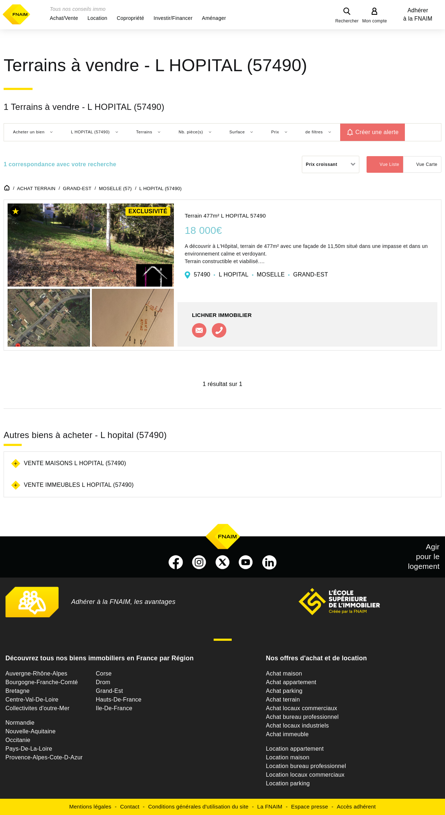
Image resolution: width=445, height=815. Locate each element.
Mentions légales (90, 806)
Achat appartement (291, 682)
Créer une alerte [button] (377, 132)
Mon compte (374, 20)
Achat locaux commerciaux (301, 708)
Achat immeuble (287, 734)
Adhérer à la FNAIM (417, 14)
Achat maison (284, 673)
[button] (64, 18)
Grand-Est (109, 691)
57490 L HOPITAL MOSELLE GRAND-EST (261, 274)
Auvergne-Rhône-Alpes (36, 673)
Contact (129, 806)
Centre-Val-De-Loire (32, 699)
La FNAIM (270, 806)
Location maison (287, 757)
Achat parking (284, 691)
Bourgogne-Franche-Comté (41, 682)
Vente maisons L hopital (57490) (75, 463)
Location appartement (295, 749)
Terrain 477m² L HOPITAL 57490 (225, 216)
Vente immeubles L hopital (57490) (79, 485)
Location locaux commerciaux (305, 775)
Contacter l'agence (199, 330)
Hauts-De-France (118, 699)
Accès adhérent (356, 806)
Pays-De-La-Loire (28, 749)
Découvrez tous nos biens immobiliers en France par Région (99, 658)
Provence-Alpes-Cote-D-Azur (44, 757)
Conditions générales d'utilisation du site (198, 806)
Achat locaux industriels (297, 725)
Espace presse (309, 806)
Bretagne (17, 691)
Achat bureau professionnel (302, 717)
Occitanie (17, 740)
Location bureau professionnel (306, 766)
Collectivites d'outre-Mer (37, 708)
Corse (104, 673)
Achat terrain (283, 699)
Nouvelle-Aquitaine (30, 731)
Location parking (288, 783)
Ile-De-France (114, 708)
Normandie (20, 723)
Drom (103, 682)
